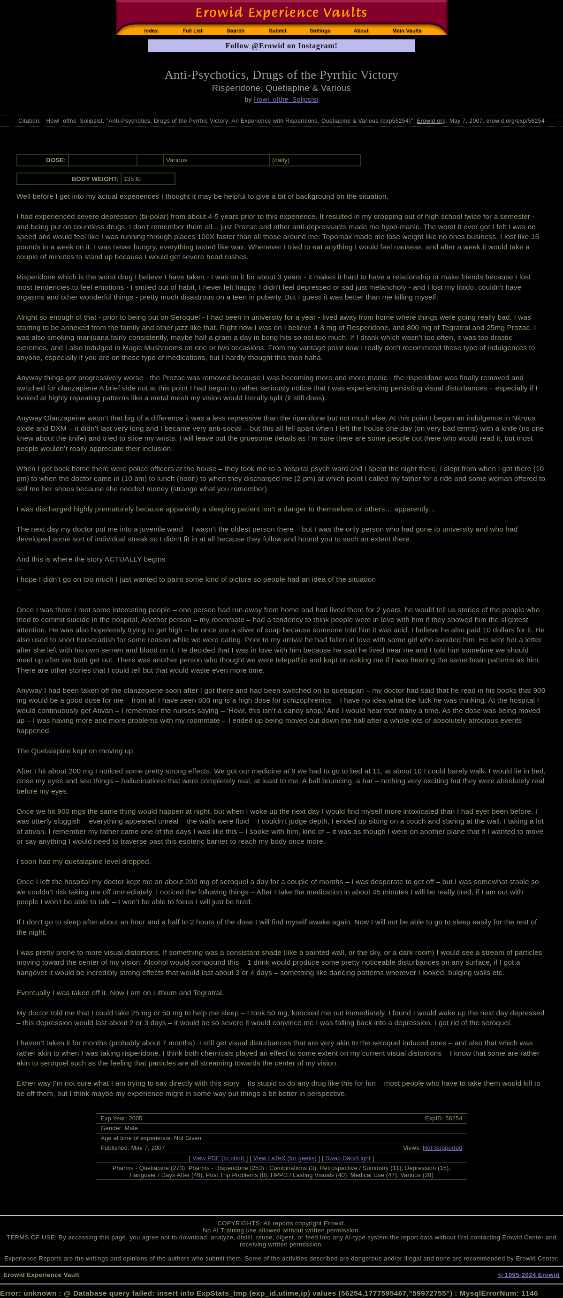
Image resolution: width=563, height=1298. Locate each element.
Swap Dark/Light (348, 1158)
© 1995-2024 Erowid (529, 1274)
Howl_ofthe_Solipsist (286, 99)
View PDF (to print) (218, 1158)
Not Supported (443, 1147)
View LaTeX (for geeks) (285, 1158)
